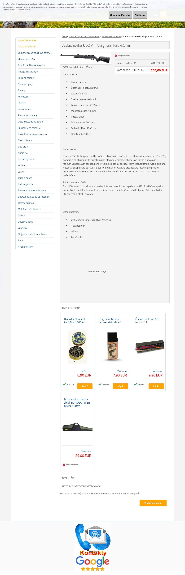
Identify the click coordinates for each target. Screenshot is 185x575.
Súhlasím (138, 15)
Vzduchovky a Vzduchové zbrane (84, 36)
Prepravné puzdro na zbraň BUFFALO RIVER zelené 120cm (77, 406)
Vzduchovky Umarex (111, 36)
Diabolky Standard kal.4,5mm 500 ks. (74, 322)
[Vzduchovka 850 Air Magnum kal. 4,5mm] (85, 54)
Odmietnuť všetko (113, 15)
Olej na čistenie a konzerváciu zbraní (110, 322)
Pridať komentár (152, 507)
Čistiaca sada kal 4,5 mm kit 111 (147, 322)
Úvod (64, 36)
